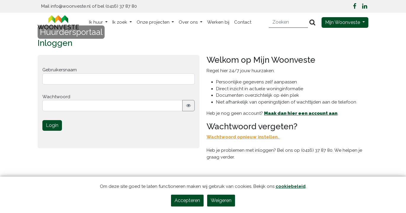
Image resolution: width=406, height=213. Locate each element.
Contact (242, 22)
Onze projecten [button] (154, 22)
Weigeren (221, 200)
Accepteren (187, 200)
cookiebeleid (291, 186)
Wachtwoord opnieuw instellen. (243, 137)
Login (52, 125)
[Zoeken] (288, 22)
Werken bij (218, 22)
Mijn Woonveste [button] (343, 22)
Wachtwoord (56, 96)
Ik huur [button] (96, 22)
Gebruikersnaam (59, 69)
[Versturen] (312, 22)
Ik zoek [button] (120, 22)
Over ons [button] (189, 22)
